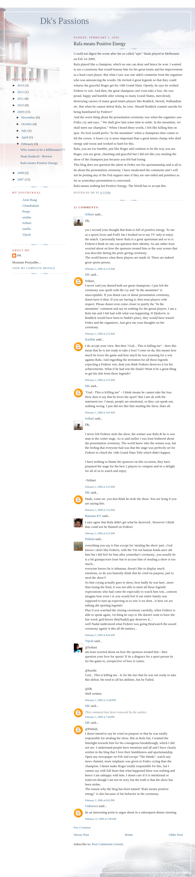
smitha (26, 217)
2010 (21, 105)
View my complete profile (33, 268)
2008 (21, 173)
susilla (26, 229)
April (25, 137)
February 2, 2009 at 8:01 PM (100, 800)
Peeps (26, 211)
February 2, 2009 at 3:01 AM (100, 412)
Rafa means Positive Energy (39, 163)
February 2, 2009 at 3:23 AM (100, 486)
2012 (21, 92)
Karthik (90, 339)
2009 (21, 112)
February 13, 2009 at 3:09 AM (100, 818)
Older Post (176, 835)
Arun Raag (29, 200)
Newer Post (81, 835)
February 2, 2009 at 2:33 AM (100, 268)
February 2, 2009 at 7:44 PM (100, 717)
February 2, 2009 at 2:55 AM (100, 380)
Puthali (89, 539)
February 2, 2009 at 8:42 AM (100, 635)
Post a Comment (82, 827)
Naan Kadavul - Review (36, 156)
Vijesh (89, 641)
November (28, 117)
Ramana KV (93, 516)
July (24, 130)
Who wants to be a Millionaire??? (42, 150)
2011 (21, 98)
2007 (21, 179)
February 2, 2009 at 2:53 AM (100, 333)
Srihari (89, 214)
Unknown (91, 806)
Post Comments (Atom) (107, 844)
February (27, 144)
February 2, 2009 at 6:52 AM (100, 533)
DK (87, 274)
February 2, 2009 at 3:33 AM (100, 510)
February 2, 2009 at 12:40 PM (100, 700)
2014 (21, 85)
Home (129, 835)
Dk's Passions (64, 21)
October (27, 124)
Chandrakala (30, 205)
